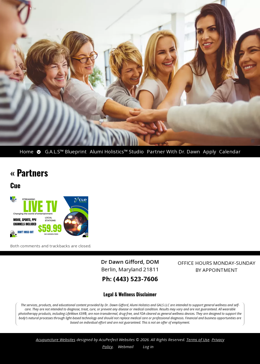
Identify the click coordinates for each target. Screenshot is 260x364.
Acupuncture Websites (55, 339)
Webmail (126, 346)
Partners (29, 172)
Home (27, 151)
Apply (209, 151)
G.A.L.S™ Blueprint (66, 151)
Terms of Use (198, 339)
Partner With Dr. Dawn (173, 151)
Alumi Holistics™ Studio (117, 151)
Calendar (229, 151)
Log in (148, 346)
